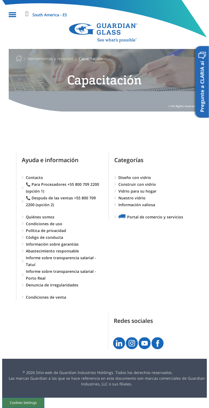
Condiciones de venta (46, 297)
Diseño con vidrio (134, 177)
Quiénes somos (40, 217)
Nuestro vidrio (132, 197)
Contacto (34, 177)
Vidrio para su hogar (137, 191)
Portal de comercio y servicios (155, 217)
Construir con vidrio (137, 184)
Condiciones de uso (44, 223)
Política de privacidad (46, 230)
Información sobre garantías (52, 244)
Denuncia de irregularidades (52, 285)
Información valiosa (136, 204)
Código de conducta (44, 237)
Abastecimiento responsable (52, 251)
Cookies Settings (23, 402)
